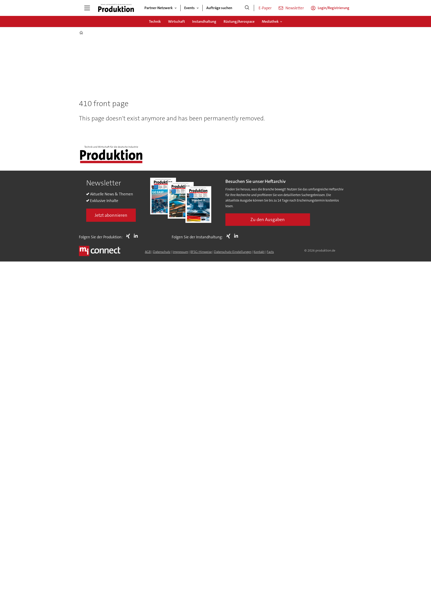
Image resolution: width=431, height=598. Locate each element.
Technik (155, 21)
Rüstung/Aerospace (239, 21)
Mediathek (270, 21)
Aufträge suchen (219, 7)
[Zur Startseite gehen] (116, 8)
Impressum (180, 252)
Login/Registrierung (333, 7)
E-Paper (265, 7)
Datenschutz (161, 252)
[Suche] (247, 7)
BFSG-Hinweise (201, 252)
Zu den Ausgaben (267, 219)
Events (189, 7)
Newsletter (294, 7)
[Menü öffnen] (87, 7)
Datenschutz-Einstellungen (232, 252)
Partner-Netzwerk (158, 7)
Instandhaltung (204, 21)
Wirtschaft (176, 21)
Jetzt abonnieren (111, 215)
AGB (148, 252)
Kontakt (259, 252)
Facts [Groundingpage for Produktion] (270, 252)
